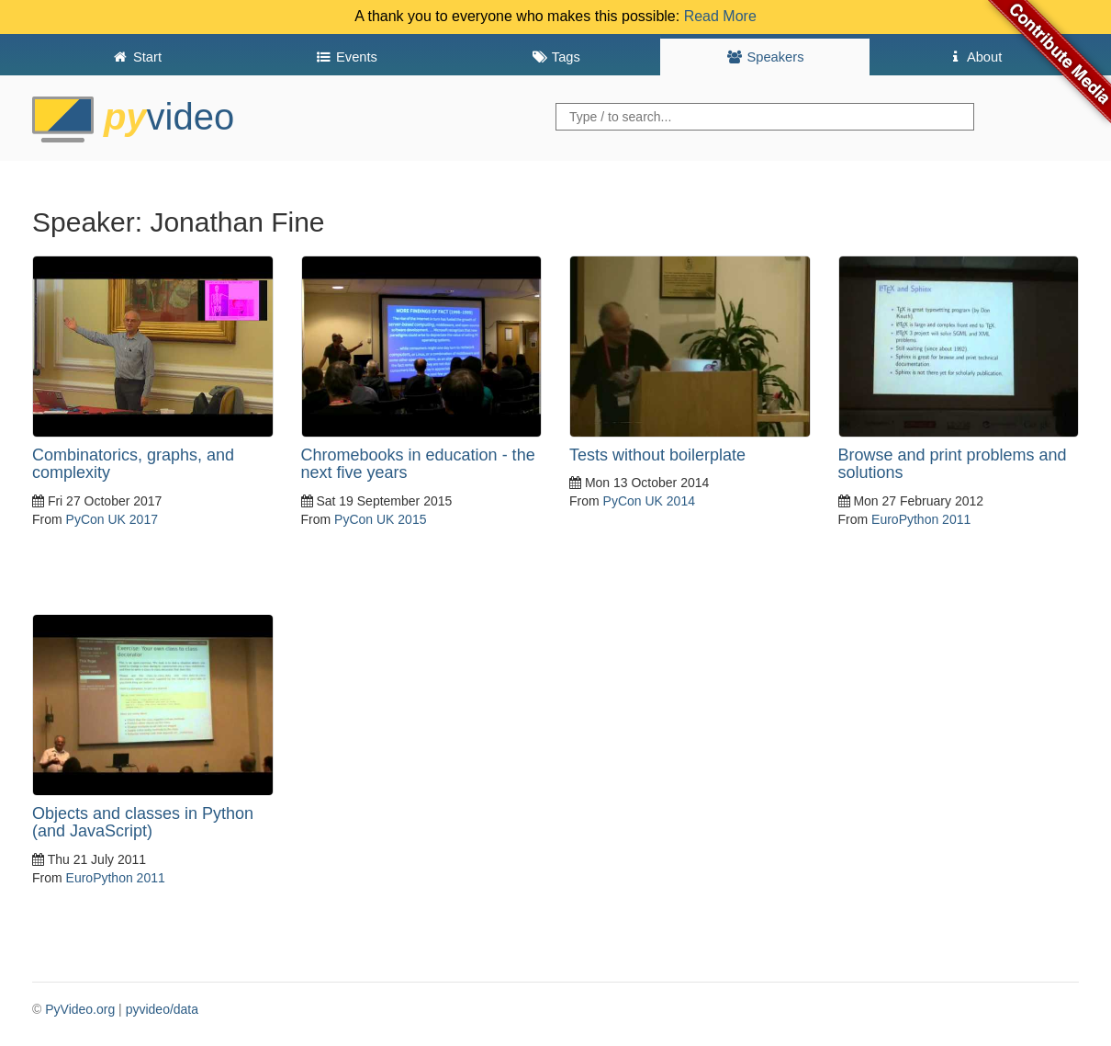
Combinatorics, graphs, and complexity (133, 464)
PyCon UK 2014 (649, 501)
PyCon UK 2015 (380, 519)
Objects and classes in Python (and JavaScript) (142, 822)
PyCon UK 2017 (112, 519)
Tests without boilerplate (657, 455)
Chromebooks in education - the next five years (418, 464)
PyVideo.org (80, 1009)
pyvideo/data (162, 1009)
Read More (720, 16)
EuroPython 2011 (921, 519)
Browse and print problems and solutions (952, 464)
